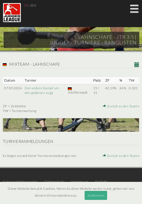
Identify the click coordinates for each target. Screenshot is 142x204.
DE (26, 5)
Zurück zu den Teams (121, 106)
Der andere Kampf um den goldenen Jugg (42, 90)
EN (33, 5)
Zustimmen (95, 195)
